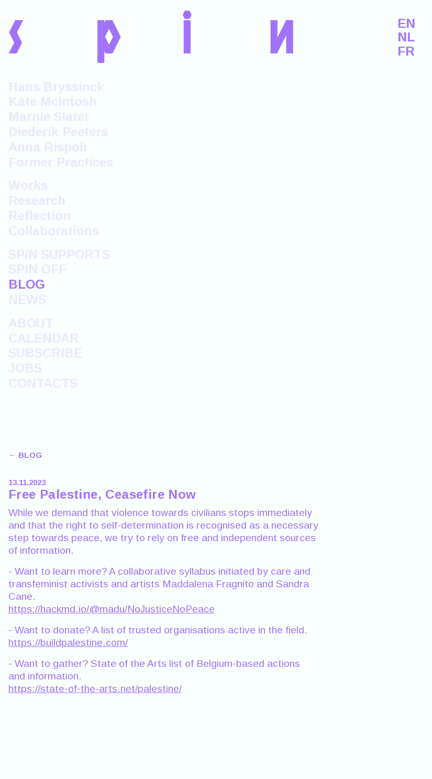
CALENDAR (43, 338)
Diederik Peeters (58, 132)
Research (36, 200)
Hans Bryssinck (56, 87)
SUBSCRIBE (45, 353)
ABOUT (30, 323)
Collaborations (53, 231)
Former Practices (60, 162)
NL (406, 37)
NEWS (27, 299)
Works (28, 185)
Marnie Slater (49, 116)
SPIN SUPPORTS (59, 254)
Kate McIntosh (52, 101)
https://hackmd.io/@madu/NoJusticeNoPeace (111, 609)
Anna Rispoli (47, 147)
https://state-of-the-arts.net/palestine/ (95, 688)
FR (406, 51)
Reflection (39, 216)
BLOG (26, 284)
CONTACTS (42, 383)
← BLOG (25, 455)
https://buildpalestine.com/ (68, 642)
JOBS (25, 368)
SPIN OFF (37, 269)
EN (406, 23)
